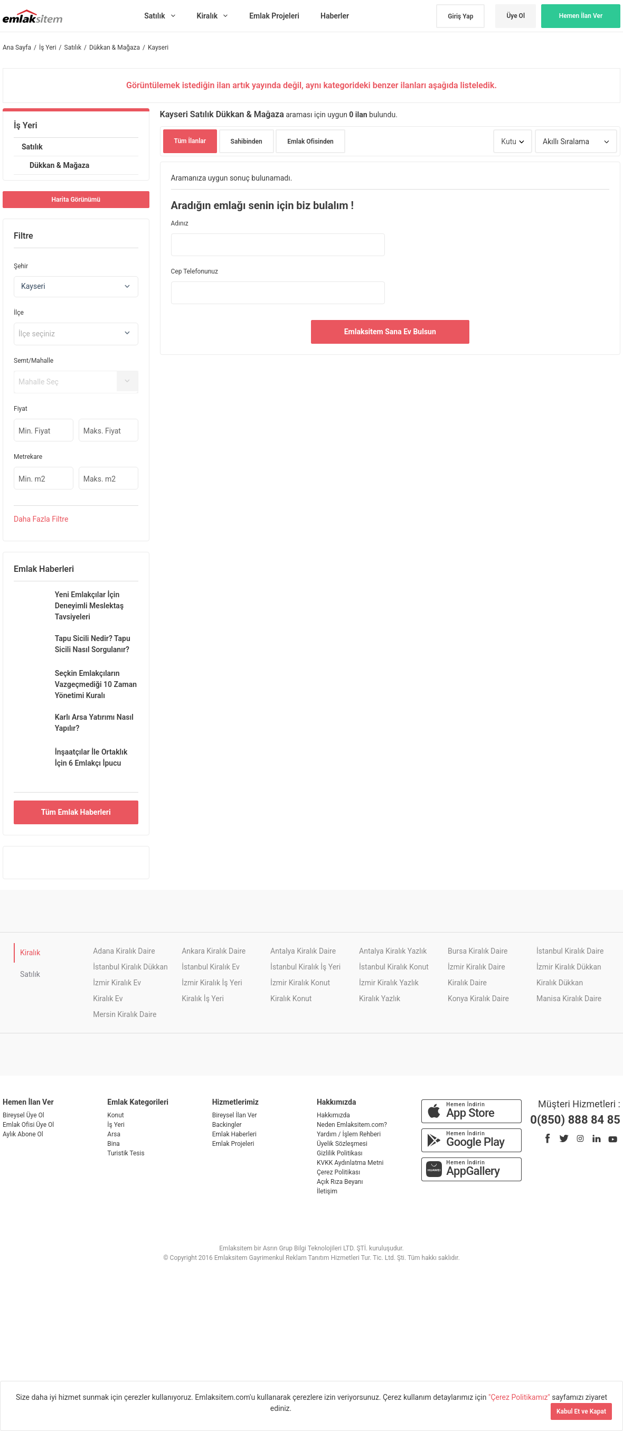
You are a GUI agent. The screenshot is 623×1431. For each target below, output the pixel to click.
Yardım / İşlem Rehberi (349, 1134)
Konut (115, 1115)
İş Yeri (25, 125)
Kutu (508, 141)
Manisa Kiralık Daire (568, 998)
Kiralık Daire (467, 982)
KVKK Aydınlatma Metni (350, 1162)
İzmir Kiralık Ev (117, 982)
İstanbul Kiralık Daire (569, 951)
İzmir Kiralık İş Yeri (212, 982)
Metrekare (28, 456)
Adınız (179, 223)
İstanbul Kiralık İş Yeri (305, 967)
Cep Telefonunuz (194, 271)
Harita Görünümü (76, 199)
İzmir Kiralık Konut (300, 982)
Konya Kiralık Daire (478, 998)
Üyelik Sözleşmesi (342, 1143)
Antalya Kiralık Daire (303, 951)
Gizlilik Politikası (340, 1153)
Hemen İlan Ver (581, 16)
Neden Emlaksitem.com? (352, 1124)
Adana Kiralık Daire (124, 951)
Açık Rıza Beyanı (340, 1181)
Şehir (21, 266)
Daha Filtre (41, 519)
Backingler (227, 1124)
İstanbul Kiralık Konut (394, 967)
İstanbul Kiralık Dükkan (130, 967)
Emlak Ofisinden (310, 141)
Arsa (113, 1134)
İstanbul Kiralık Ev (211, 967)
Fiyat (20, 408)
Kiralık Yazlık (379, 998)
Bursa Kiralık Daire (477, 951)
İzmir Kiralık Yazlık (389, 982)
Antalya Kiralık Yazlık (393, 951)
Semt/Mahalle (33, 360)
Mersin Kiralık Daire (124, 1014)
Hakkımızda (333, 1115)
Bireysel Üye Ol (23, 1115)
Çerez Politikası (338, 1172)
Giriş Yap (460, 16)
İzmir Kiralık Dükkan (568, 967)
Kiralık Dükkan (559, 982)
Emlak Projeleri (233, 1143)
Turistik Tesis (125, 1153)
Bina (113, 1143)
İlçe (19, 312)
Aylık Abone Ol (23, 1134)
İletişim (327, 1191)
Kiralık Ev (107, 998)
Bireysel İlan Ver (234, 1115)
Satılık (32, 147)
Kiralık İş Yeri (203, 998)
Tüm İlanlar (190, 141)
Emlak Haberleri (234, 1134)
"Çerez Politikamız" (520, 1397)
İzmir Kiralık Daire (476, 967)
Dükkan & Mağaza (59, 165)
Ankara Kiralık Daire (214, 951)
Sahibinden (246, 141)
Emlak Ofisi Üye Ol (28, 1124)
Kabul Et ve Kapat (581, 1411)
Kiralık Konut (290, 998)
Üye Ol (515, 16)
